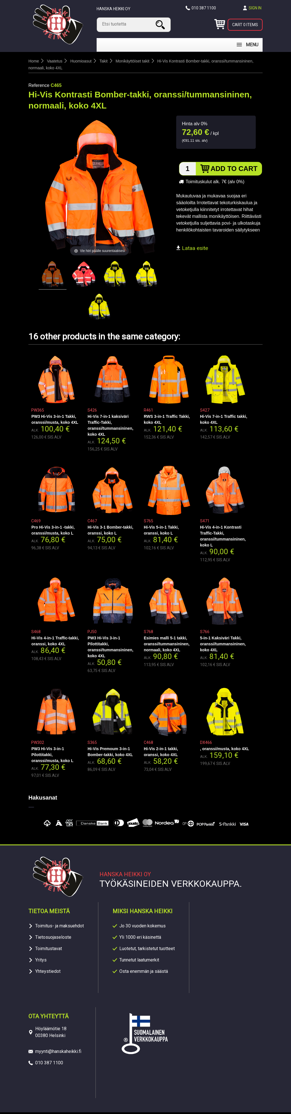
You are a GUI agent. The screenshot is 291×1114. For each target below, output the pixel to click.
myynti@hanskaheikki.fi (58, 1053)
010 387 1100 (204, 8)
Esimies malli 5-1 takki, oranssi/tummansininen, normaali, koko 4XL (167, 645)
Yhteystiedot (48, 973)
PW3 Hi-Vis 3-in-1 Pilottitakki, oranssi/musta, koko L (52, 756)
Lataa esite (192, 250)
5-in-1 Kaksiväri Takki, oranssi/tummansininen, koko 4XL (223, 645)
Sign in (255, 8)
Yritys (41, 961)
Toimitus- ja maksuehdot (59, 927)
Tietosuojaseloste (53, 939)
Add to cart (234, 170)
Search (161, 24)
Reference (38, 87)
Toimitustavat (48, 950)
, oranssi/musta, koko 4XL (224, 750)
